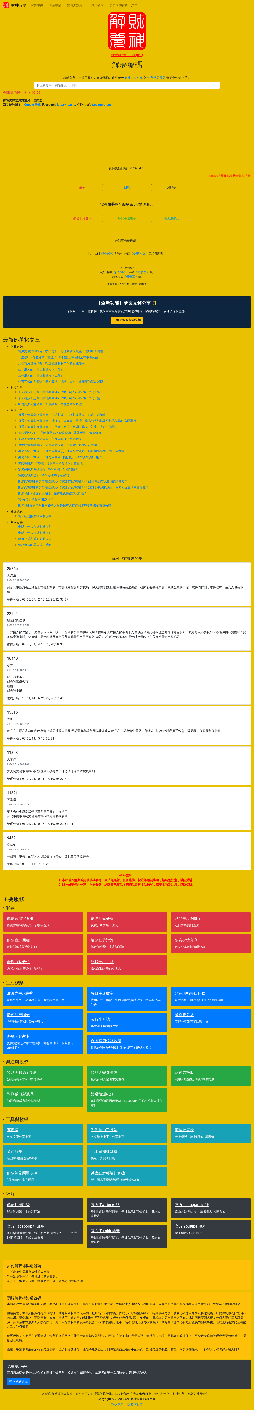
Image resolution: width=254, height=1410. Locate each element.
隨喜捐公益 (184, 1015)
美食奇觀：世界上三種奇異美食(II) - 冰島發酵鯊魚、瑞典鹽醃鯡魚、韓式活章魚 (71, 451)
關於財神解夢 (119, 5)
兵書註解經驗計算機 (108, 1173)
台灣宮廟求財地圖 (106, 1041)
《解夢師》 (107, 253)
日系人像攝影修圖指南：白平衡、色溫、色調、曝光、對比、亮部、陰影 (66, 427)
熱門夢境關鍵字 (188, 918)
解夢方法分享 (134, 78)
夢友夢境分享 (186, 940)
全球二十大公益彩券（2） (35, 526)
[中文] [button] (135, 5)
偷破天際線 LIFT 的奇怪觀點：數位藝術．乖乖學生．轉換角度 (59, 433)
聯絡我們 (117, 1404)
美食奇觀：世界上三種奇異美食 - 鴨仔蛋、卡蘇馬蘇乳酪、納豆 (60, 457)
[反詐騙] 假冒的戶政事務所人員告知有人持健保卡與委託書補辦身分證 (64, 505)
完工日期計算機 (104, 1151)
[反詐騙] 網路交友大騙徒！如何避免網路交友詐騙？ (52, 493)
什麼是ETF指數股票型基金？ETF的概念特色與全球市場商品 (58, 357)
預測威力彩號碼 (20, 1094)
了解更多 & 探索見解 (127, 320)
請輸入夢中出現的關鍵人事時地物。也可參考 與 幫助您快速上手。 (127, 78)
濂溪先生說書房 (20, 993)
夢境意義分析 (102, 918)
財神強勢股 (184, 1072)
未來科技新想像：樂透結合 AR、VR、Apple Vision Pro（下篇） (60, 392)
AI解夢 (171, 187)
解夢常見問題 (156, 78)
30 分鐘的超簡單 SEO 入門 (36, 499)
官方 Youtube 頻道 (190, 1226)
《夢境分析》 (139, 253)
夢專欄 (12, 1130)
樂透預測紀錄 (102, 1094)
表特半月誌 (100, 1019)
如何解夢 (14, 1151)
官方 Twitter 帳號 (105, 1204)
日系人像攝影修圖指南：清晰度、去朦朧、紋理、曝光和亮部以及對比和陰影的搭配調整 (77, 421)
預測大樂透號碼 (104, 1072)
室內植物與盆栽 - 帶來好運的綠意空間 (43, 475)
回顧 (127, 187)
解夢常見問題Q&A (22, 1173)
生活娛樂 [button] (55, 5)
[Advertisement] (127, 136)
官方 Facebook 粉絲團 (25, 1226)
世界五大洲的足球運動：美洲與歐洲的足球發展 (50, 439)
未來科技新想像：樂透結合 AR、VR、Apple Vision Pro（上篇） (60, 398)
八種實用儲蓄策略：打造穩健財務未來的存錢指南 (51, 363)
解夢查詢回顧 (18, 940)
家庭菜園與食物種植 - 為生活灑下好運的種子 (48, 469)
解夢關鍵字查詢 (20, 918)
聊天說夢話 (171, 218)
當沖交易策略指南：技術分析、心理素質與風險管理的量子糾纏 (60, 351)
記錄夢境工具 (102, 961)
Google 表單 (32, 104)
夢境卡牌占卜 (82, 218)
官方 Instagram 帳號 (192, 1204)
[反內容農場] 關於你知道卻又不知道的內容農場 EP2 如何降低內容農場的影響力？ (72, 481)
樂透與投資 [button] (75, 5)
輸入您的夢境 (18, 1381)
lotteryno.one (66, 104)
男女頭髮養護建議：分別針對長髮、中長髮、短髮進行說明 (57, 445)
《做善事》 (130, 277)
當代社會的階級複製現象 (34, 516)
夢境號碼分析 (18, 961)
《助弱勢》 (142, 272)
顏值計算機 (184, 1130)
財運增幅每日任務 (127, 55)
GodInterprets (101, 104)
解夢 (82, 187)
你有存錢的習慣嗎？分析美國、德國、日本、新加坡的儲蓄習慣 (60, 381)
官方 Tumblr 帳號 (105, 1230)
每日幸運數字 (127, 218)
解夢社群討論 (102, 940)
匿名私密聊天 (18, 1015)
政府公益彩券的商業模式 (34, 539)
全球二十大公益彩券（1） (35, 533)
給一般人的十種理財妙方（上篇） (41, 375)
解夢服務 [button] (37, 5)
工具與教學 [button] (96, 5)
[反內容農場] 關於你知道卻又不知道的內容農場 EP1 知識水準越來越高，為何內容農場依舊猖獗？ (83, 487)
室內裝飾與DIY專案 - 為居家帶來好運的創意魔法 (50, 463)
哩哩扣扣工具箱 (104, 1130)
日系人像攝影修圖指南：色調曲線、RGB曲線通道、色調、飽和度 (62, 415)
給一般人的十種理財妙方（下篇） (41, 369)
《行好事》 (119, 272)
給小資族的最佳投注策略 (34, 545)
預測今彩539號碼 (21, 1072)
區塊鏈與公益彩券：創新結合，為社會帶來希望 (50, 404)
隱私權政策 (135, 1404)
